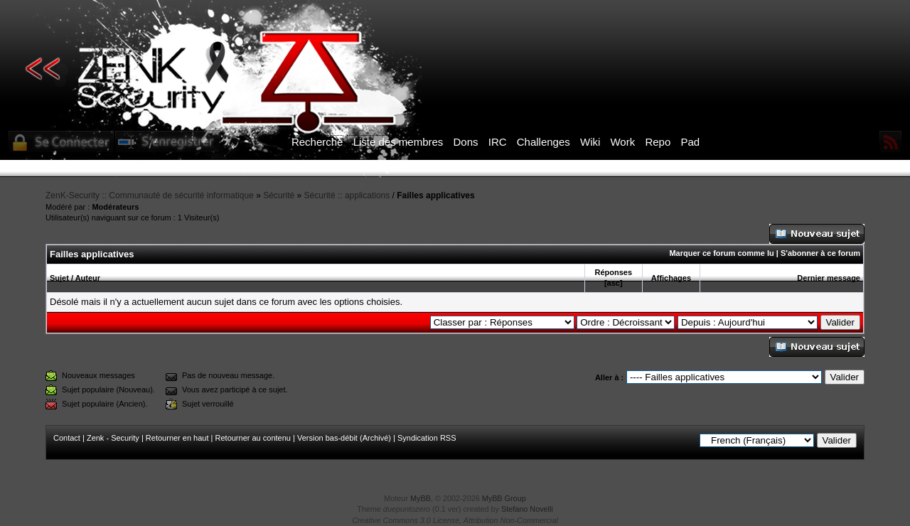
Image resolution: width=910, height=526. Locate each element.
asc (613, 283)
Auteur (87, 278)
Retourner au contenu (253, 438)
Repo (657, 142)
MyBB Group (504, 498)
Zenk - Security (113, 438)
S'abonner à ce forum (820, 253)
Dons (466, 142)
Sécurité (278, 195)
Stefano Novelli (527, 509)
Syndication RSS (426, 438)
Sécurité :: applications (347, 195)
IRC (497, 142)
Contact (66, 438)
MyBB (420, 498)
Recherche (317, 142)
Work (622, 142)
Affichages (671, 278)
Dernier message (828, 278)
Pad (690, 142)
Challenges (543, 142)
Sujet (59, 278)
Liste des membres (398, 142)
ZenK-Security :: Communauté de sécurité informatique (150, 195)
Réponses (613, 272)
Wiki (590, 142)
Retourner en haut (177, 438)
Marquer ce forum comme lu (721, 253)
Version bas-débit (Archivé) (344, 438)
